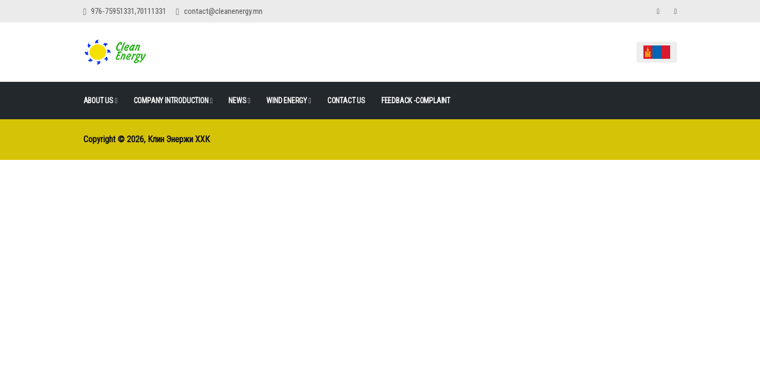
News (239, 100)
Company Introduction (173, 100)
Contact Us (346, 100)
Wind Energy (288, 100)
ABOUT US (100, 100)
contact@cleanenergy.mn (223, 11)
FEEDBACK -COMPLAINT (415, 100)
